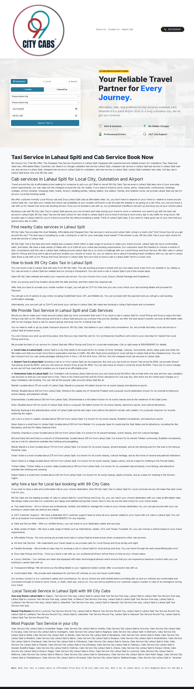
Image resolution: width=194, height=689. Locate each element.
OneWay (27, 89)
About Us (101, 29)
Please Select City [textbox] (20, 96)
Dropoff (15, 99)
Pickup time (16, 112)
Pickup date (16, 106)
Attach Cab (127, 29)
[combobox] (45, 96)
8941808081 (172, 29)
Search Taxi (45, 123)
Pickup (14, 93)
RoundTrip (61, 89)
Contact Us (113, 29)
